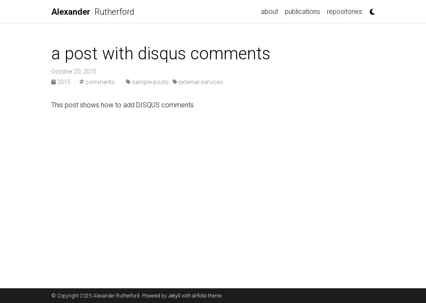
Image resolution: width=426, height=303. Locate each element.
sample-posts (147, 82)
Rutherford (92, 12)
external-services (198, 82)
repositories (344, 12)
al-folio (199, 296)
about (269, 12)
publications (302, 12)
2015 (61, 82)
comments (97, 82)
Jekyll (174, 296)
